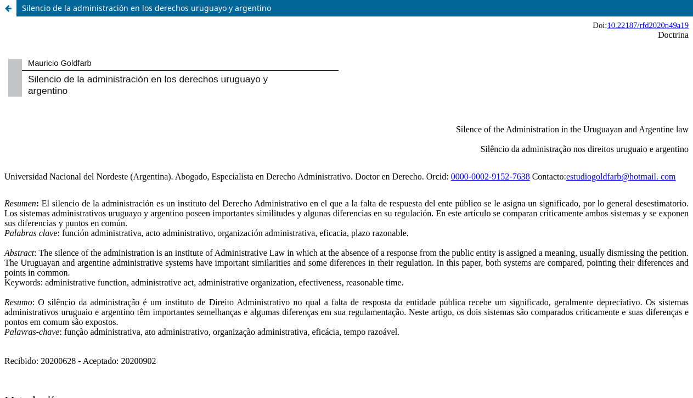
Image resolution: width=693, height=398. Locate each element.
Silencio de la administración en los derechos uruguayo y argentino (146, 8)
